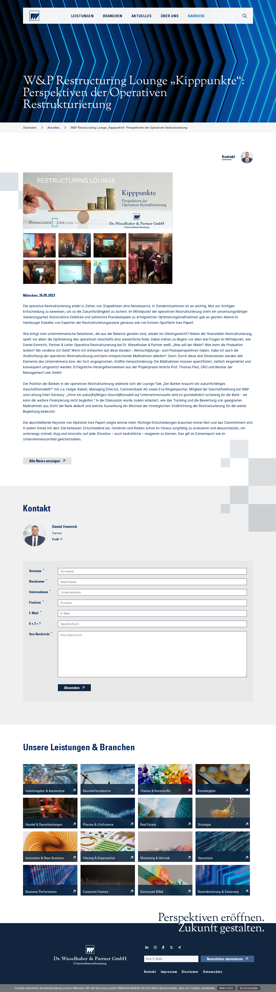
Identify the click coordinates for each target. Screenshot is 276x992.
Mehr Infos (226, 988)
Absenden (72, 688)
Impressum (169, 972)
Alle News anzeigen (44, 461)
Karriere (196, 16)
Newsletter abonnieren (225, 959)
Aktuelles (53, 127)
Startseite (29, 127)
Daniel (57, 527)
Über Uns (170, 16)
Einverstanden (249, 988)
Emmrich (70, 527)
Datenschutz (212, 972)
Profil (55, 539)
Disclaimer (190, 972)
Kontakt (150, 972)
